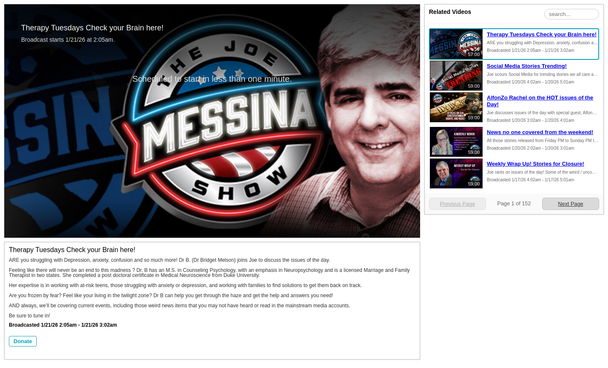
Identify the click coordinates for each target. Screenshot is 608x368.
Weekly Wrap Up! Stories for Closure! (535, 164)
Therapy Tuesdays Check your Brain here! (542, 34)
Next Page (571, 204)
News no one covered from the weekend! (540, 132)
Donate (23, 341)
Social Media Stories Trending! (527, 66)
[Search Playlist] (571, 14)
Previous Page (457, 204)
